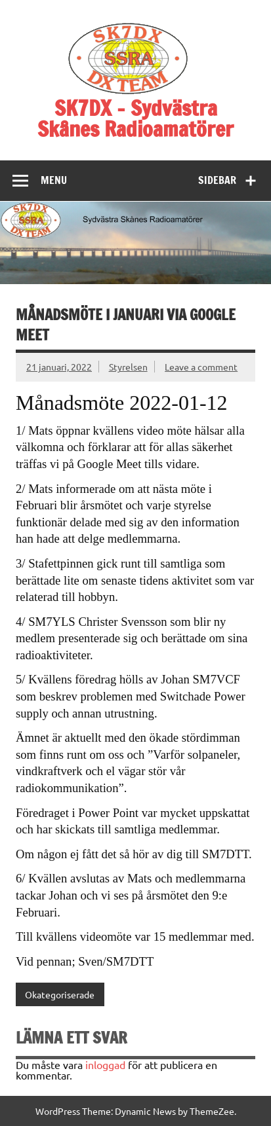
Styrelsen (128, 366)
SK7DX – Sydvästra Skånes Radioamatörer (135, 118)
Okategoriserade (59, 994)
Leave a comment (201, 366)
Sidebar (217, 180)
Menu (54, 180)
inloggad (105, 1064)
